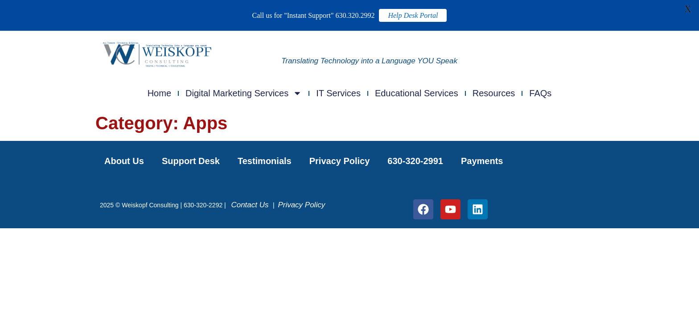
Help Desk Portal (413, 15)
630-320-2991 (415, 161)
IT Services (338, 93)
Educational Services (416, 93)
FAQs (540, 93)
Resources (494, 93)
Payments (482, 161)
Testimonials (265, 161)
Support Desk (191, 161)
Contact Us (252, 205)
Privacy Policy (339, 161)
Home (159, 93)
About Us (124, 161)
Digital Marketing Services (243, 93)
